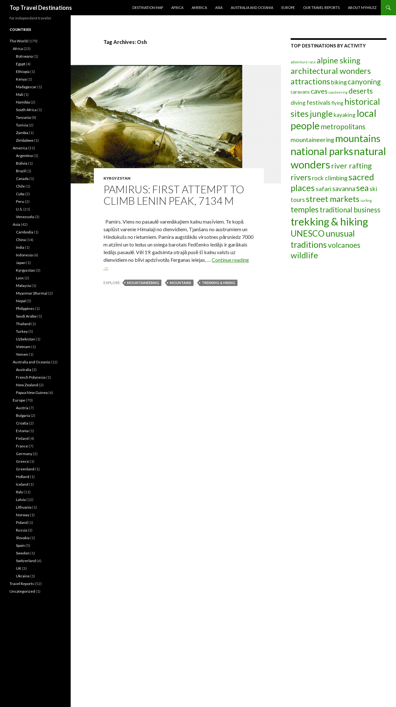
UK (18, 568)
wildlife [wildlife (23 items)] (304, 255)
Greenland (25, 469)
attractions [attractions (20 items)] (310, 81)
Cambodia (24, 232)
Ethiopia (23, 71)
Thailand (23, 323)
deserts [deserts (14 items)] (361, 90)
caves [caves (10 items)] (319, 91)
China (21, 239)
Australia (23, 369)
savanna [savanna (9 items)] (343, 188)
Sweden (23, 553)
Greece (22, 461)
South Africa (26, 109)
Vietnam (23, 346)
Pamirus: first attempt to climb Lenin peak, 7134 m (173, 195)
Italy (19, 491)
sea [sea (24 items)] (362, 188)
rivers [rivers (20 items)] (301, 177)
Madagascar (26, 86)
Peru (20, 201)
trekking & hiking (218, 283)
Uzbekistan (25, 339)
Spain (20, 545)
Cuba (20, 193)
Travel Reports (22, 583)
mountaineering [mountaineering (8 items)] (312, 139)
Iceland (22, 484)
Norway (22, 514)
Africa (177, 7)
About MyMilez (362, 7)
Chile (20, 186)
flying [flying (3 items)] (337, 103)
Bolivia (21, 163)
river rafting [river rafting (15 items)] (351, 165)
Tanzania (23, 117)
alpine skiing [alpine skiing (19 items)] (338, 60)
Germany (24, 453)
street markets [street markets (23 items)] (332, 199)
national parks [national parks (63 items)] (322, 151)
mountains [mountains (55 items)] (357, 138)
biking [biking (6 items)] (339, 82)
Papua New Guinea (32, 392)
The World (19, 41)
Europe (288, 7)
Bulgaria (23, 415)
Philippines (25, 308)
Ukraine (23, 576)
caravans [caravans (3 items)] (300, 92)
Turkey (22, 331)
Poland (22, 522)
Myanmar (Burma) (31, 293)
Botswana (24, 56)
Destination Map (147, 7)
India (20, 247)
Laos (20, 277)
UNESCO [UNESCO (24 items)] (308, 233)
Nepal (21, 300)
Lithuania (24, 507)
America (199, 7)
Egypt (20, 63)
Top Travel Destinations (41, 7)
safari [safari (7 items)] (323, 188)
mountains (180, 283)
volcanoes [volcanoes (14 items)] (344, 244)
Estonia (22, 430)
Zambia (22, 132)
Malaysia (23, 285)
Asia (219, 7)
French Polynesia (31, 377)
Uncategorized (22, 591)
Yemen (22, 354)
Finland (22, 438)
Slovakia (23, 537)
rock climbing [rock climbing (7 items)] (330, 178)
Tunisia (22, 125)
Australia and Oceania (252, 7)
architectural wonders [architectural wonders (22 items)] (331, 70)
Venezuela (25, 216)
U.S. (19, 209)
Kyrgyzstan (117, 178)
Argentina (24, 155)
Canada (22, 178)
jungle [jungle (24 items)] (321, 114)
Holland (22, 476)
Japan (20, 262)
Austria (22, 407)
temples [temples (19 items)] (305, 209)
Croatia (22, 423)
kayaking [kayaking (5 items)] (345, 114)
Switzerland (26, 560)
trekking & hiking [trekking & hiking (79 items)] (329, 221)
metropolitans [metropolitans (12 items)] (343, 126)
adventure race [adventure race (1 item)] (303, 62)
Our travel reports (321, 7)
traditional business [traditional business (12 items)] (350, 209)
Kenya (21, 79)
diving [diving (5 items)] (298, 102)
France (22, 446)
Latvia (21, 499)
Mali (19, 94)
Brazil (21, 170)
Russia (21, 530)
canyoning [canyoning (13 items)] (364, 81)
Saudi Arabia (26, 316)
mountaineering (143, 283)
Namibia (23, 102)
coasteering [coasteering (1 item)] (338, 92)
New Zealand (27, 384)
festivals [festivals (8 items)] (318, 102)
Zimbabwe (24, 140)
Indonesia (24, 255)
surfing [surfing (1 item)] (366, 200)
